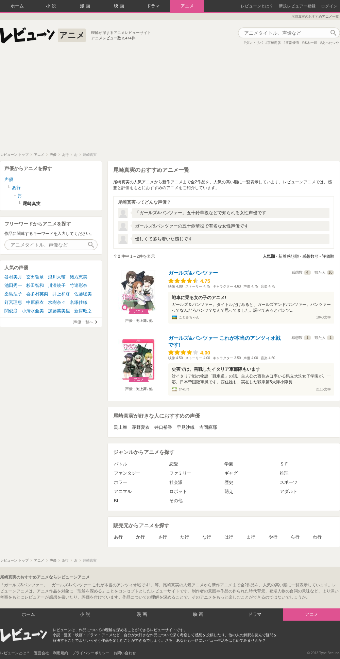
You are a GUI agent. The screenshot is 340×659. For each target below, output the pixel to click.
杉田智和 (35, 285)
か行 (140, 536)
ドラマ (153, 5)
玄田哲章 (35, 276)
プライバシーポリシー (90, 653)
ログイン (329, 6)
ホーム (17, 5)
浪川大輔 (57, 276)
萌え (228, 491)
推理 (284, 473)
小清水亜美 (33, 310)
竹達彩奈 (78, 285)
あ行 (118, 536)
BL (116, 500)
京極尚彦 (274, 42)
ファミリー (180, 473)
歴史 (228, 482)
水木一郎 (310, 42)
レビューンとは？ (257, 6)
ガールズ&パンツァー (193, 273)
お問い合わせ (125, 653)
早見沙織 (185, 427)
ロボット (178, 491)
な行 (206, 536)
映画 (119, 5)
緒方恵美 (78, 276)
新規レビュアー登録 (297, 6)
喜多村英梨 (37, 293)
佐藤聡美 (83, 293)
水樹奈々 (57, 302)
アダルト (289, 491)
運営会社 (41, 653)
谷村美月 (13, 276)
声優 (8, 179)
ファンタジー (127, 473)
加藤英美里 (59, 310)
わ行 (317, 536)
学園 (228, 463)
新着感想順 (288, 256)
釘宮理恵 (13, 302)
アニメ (187, 5)
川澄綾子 (57, 285)
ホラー (120, 482)
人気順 (269, 256)
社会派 (176, 482)
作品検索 (333, 33)
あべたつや (330, 42)
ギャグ (231, 473)
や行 (273, 536)
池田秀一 (13, 285)
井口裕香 (163, 427)
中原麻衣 (35, 302)
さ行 (162, 536)
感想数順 (310, 256)
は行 (228, 536)
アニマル (123, 491)
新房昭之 (83, 310)
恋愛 (173, 463)
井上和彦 (61, 293)
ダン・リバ (254, 42)
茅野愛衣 (141, 427)
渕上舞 (141, 320)
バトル (120, 463)
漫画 (85, 5)
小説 (51, 5)
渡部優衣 (292, 42)
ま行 (251, 536)
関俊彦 (11, 310)
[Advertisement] (170, 101)
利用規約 (60, 653)
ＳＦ (284, 463)
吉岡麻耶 (208, 427)
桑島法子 (13, 293)
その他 (176, 500)
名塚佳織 (78, 302)
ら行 (295, 536)
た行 (184, 536)
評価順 (328, 256)
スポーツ (289, 482)
